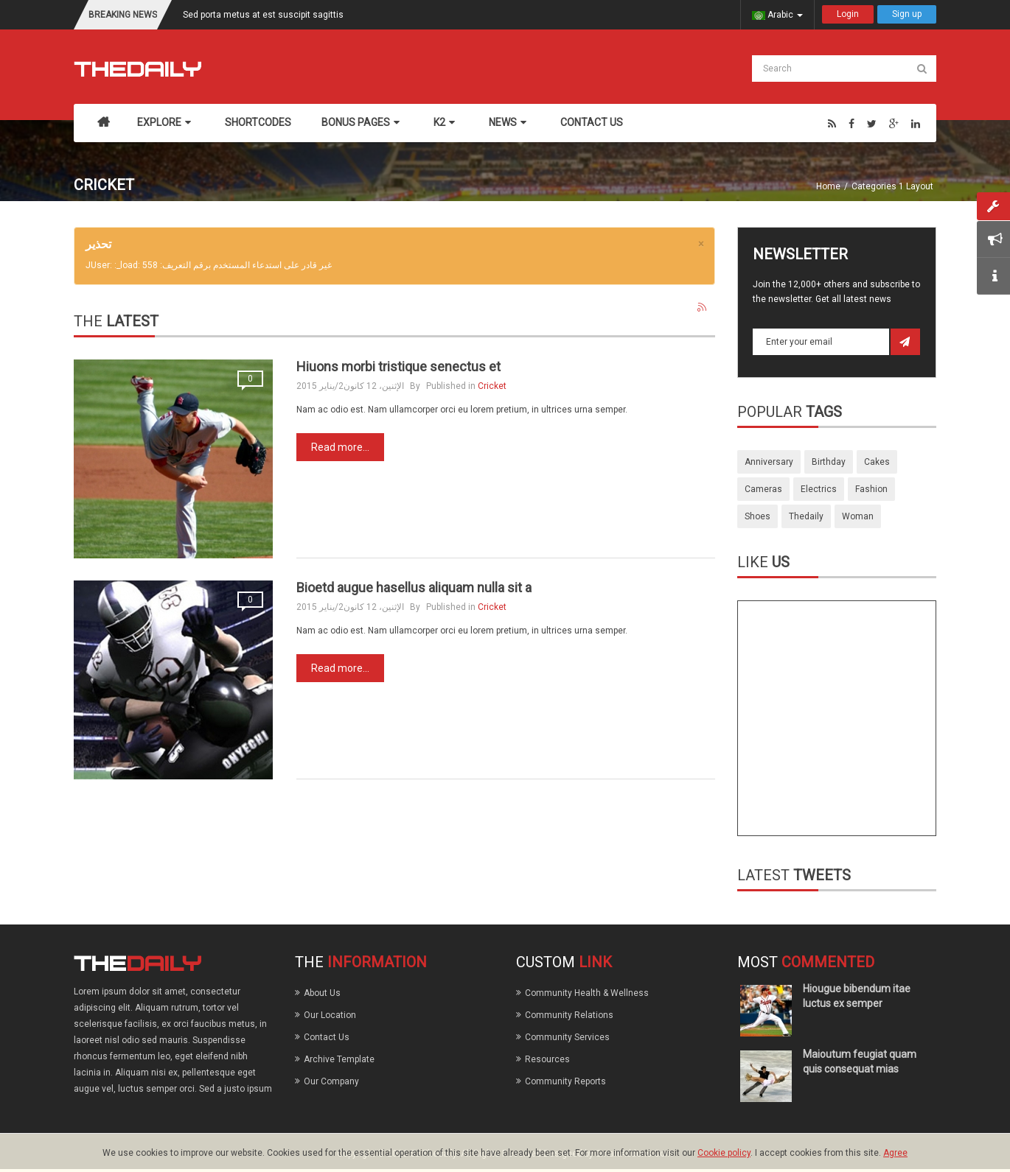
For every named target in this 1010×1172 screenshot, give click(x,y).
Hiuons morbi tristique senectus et (398, 366)
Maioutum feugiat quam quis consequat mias (859, 1061)
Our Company (331, 1081)
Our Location (330, 1015)
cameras (763, 489)
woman (858, 516)
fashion (871, 489)
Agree (895, 1153)
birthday (829, 462)
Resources (547, 1059)
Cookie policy (723, 1153)
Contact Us (326, 1037)
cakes (877, 462)
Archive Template (339, 1059)
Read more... (340, 447)
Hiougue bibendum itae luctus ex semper (856, 996)
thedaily (806, 516)
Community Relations (569, 1015)
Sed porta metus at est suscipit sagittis (263, 15)
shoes (757, 516)
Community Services (567, 1037)
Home (828, 186)
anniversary (769, 462)
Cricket (492, 386)
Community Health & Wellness (587, 993)
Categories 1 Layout (892, 186)
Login (848, 14)
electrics (819, 489)
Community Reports (565, 1081)
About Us (322, 993)
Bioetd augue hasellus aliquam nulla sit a (414, 587)
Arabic (777, 15)
